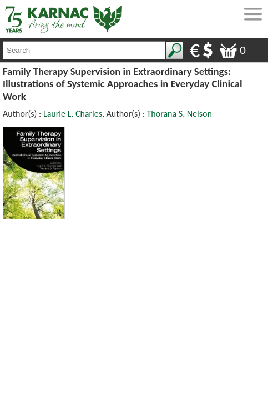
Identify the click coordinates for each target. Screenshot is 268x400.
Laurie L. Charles (72, 113)
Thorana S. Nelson (179, 113)
